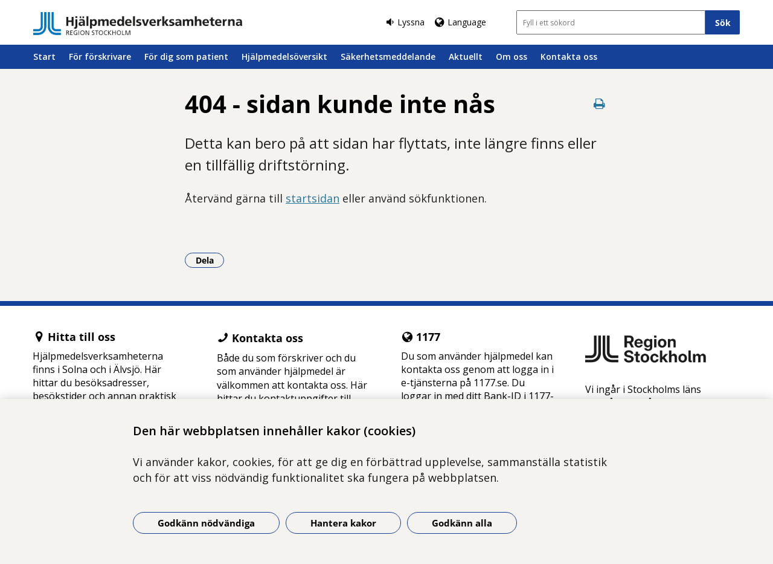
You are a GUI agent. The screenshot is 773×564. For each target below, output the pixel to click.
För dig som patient (186, 56)
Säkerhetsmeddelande (388, 56)
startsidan (312, 198)
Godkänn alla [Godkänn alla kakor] (462, 523)
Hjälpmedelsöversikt (284, 56)
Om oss (511, 56)
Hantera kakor (343, 523)
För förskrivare (100, 56)
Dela (210, 260)
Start (44, 56)
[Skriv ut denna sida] (599, 104)
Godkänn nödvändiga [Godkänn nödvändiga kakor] (206, 523)
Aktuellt (466, 56)
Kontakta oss (568, 56)
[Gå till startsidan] (137, 23)
